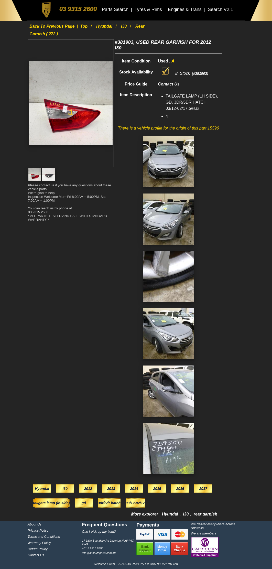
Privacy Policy (38, 530)
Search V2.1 (220, 9)
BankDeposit (144, 548)
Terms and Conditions (44, 537)
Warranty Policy (39, 543)
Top (84, 26)
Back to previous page (52, 26)
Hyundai (105, 26)
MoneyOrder (162, 548)
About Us (34, 524)
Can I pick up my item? (99, 531)
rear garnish (205, 514)
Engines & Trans (185, 9)
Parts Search (116, 9)
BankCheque (179, 548)
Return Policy (37, 549)
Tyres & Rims (149, 9)
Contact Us (36, 555)
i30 (124, 26)
